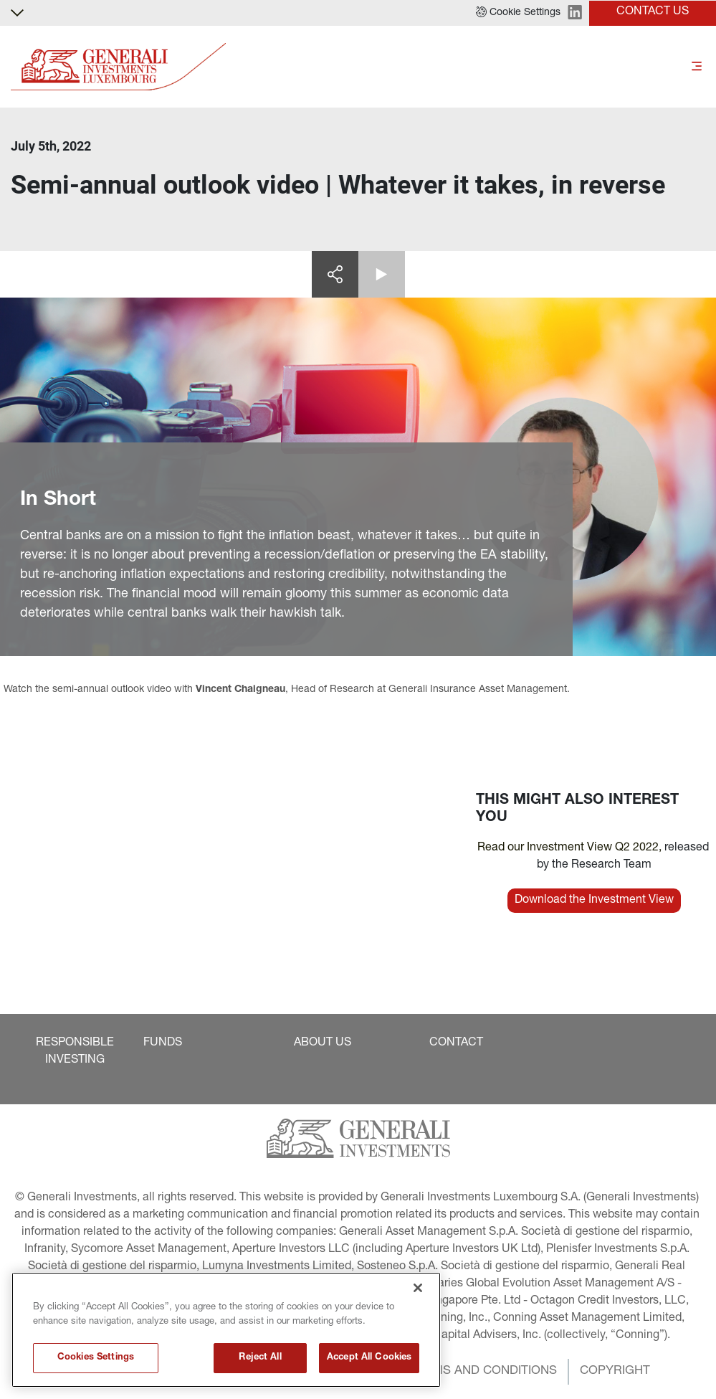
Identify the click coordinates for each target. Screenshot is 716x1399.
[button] (518, 13)
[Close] (418, 1288)
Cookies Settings (95, 1357)
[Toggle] (696, 67)
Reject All (260, 1357)
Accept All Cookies (369, 1357)
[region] (226, 1330)
